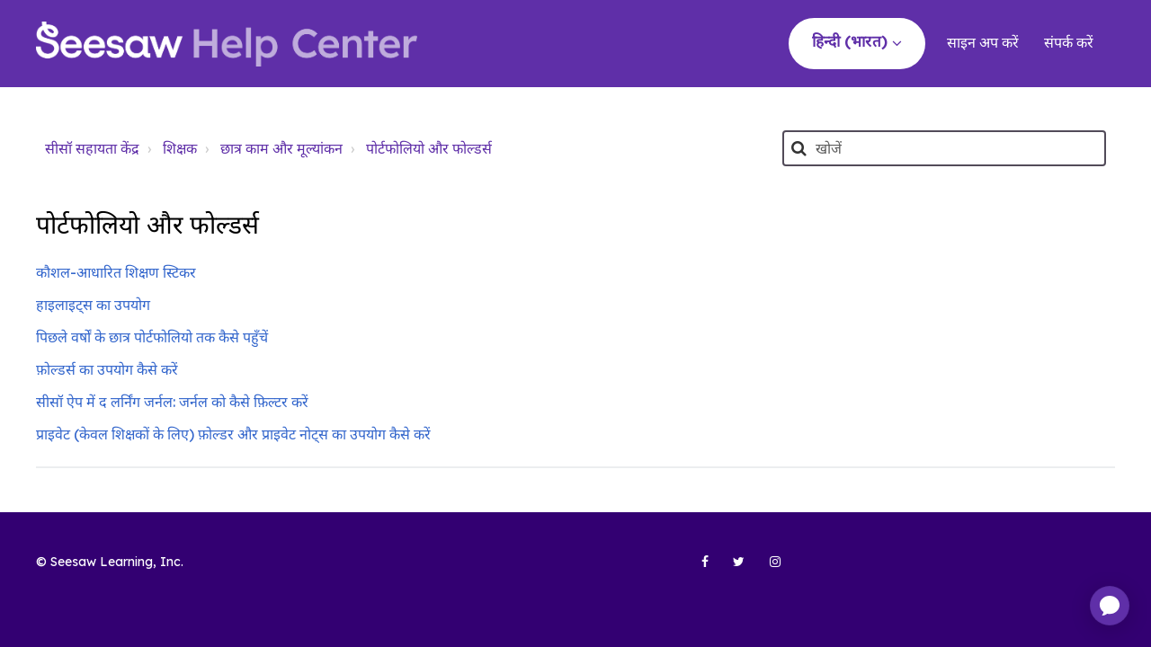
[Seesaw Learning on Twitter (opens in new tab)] (731, 568)
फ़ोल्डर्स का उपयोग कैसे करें (107, 369)
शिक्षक (180, 148)
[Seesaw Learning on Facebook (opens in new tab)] (695, 568)
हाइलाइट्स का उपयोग (93, 305)
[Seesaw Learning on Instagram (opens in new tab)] (767, 568)
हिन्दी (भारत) (851, 40)
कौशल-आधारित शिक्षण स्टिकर (116, 272)
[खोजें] (944, 148)
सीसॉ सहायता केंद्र (92, 148)
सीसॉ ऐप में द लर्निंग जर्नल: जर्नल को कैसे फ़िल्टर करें (172, 402)
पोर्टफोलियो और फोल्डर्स (429, 148)
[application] (1109, 605)
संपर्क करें (1068, 42)
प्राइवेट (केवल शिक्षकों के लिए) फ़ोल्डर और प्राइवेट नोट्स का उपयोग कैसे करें (233, 434)
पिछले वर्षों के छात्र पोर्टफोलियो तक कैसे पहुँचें (152, 337)
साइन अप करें (983, 42)
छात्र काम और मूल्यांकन (281, 148)
